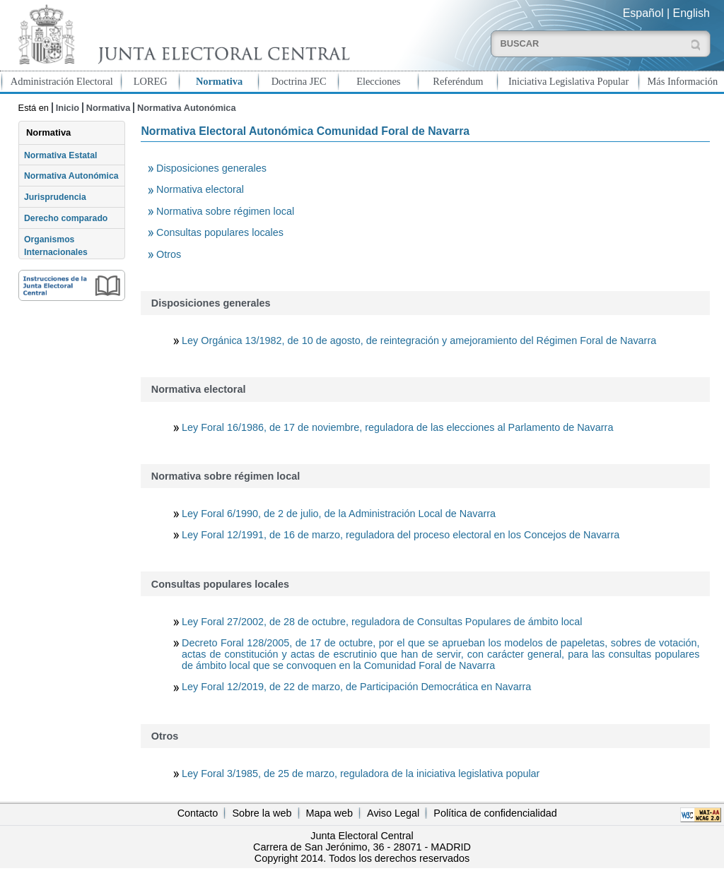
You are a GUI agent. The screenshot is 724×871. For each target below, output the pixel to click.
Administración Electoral (62, 81)
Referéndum (458, 81)
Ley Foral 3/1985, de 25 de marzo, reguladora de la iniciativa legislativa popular (360, 773)
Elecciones (378, 81)
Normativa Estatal (60, 155)
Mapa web (329, 813)
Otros (168, 254)
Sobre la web (261, 813)
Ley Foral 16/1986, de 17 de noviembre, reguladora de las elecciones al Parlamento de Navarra (397, 427)
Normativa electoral (200, 189)
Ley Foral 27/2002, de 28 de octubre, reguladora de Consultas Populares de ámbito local (382, 621)
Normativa (219, 81)
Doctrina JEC (299, 81)
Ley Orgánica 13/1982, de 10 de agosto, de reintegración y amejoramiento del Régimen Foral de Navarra (419, 340)
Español (643, 13)
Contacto (197, 813)
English (691, 13)
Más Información (683, 81)
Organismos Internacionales (56, 246)
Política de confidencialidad (494, 813)
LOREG (151, 81)
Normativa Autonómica (186, 107)
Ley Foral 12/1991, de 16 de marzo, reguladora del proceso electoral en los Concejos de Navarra (400, 534)
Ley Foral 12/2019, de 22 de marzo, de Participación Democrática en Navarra (356, 686)
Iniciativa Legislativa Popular (568, 81)
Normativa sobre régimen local (225, 211)
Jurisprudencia (55, 197)
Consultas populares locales (220, 232)
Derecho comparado (65, 218)
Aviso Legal (393, 813)
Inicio (67, 107)
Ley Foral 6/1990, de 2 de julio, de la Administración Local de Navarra (339, 513)
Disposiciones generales (211, 168)
